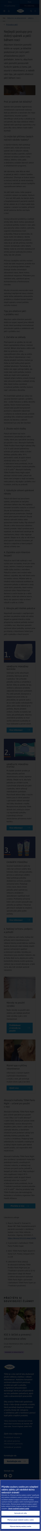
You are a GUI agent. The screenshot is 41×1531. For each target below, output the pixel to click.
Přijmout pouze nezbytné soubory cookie (20, 1520)
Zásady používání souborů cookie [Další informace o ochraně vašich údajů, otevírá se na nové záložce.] (18, 1509)
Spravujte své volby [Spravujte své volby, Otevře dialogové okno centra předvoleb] (20, 1513)
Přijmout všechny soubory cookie (20, 1527)
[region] (20, 1505)
